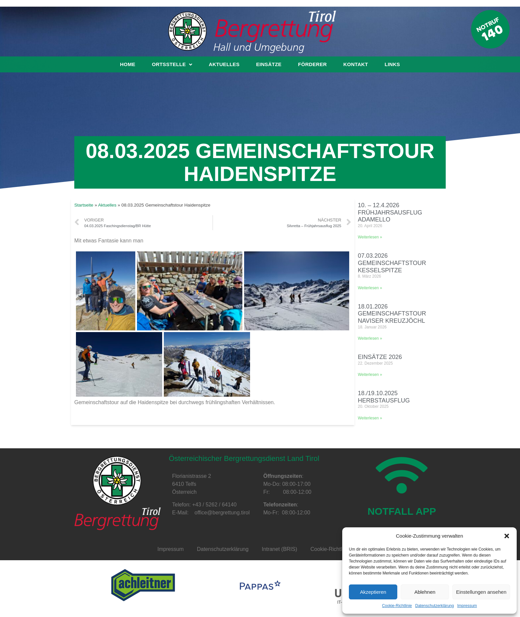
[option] (143, 585)
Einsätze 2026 (380, 357)
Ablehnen (424, 592)
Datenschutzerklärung (434, 605)
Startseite (83, 205)
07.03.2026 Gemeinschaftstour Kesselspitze (392, 262)
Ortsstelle (172, 64)
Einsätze (269, 64)
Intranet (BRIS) (279, 549)
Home (127, 64)
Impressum (467, 605)
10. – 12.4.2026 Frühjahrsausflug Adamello (390, 212)
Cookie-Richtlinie (397, 605)
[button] (506, 536)
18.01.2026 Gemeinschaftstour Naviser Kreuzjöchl (392, 313)
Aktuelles (224, 64)
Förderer (312, 64)
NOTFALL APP (401, 513)
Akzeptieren (373, 592)
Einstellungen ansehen (481, 592)
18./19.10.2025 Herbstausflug (384, 397)
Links (392, 64)
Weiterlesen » (370, 237)
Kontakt (355, 64)
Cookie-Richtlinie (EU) (336, 549)
